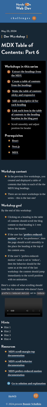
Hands (20, 4)
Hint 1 (7, 327)
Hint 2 (7, 331)
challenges (21, 18)
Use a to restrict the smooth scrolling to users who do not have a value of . (23, 335)
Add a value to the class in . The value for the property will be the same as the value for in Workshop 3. (23, 327)
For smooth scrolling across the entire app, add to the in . (23, 331)
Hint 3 (7, 334)
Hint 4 (7, 338)
